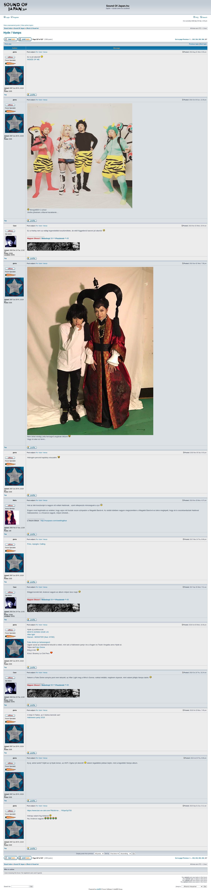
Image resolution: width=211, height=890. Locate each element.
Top (5, 95)
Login (7, 17)
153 (193, 39)
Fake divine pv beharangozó (38, 642)
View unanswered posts (12, 25)
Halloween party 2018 (36, 717)
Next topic (203, 44)
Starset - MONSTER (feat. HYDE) (41, 637)
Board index (8, 28)
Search (203, 17)
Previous (186, 39)
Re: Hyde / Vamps (41, 52)
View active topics (27, 25)
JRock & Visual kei (32, 28)
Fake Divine (40, 647)
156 (203, 39)
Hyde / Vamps (12, 32)
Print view (8, 44)
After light (31, 634)
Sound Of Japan (19, 28)
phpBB (98, 889)
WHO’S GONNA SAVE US (38, 632)
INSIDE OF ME (33, 59)
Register (15, 17)
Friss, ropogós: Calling (36, 544)
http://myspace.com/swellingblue (54, 521)
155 (200, 39)
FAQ (196, 17)
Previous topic (194, 44)
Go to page (178, 39)
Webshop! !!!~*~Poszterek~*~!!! (55, 238)
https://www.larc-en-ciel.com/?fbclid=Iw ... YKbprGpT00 (49, 810)
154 (196, 39)
